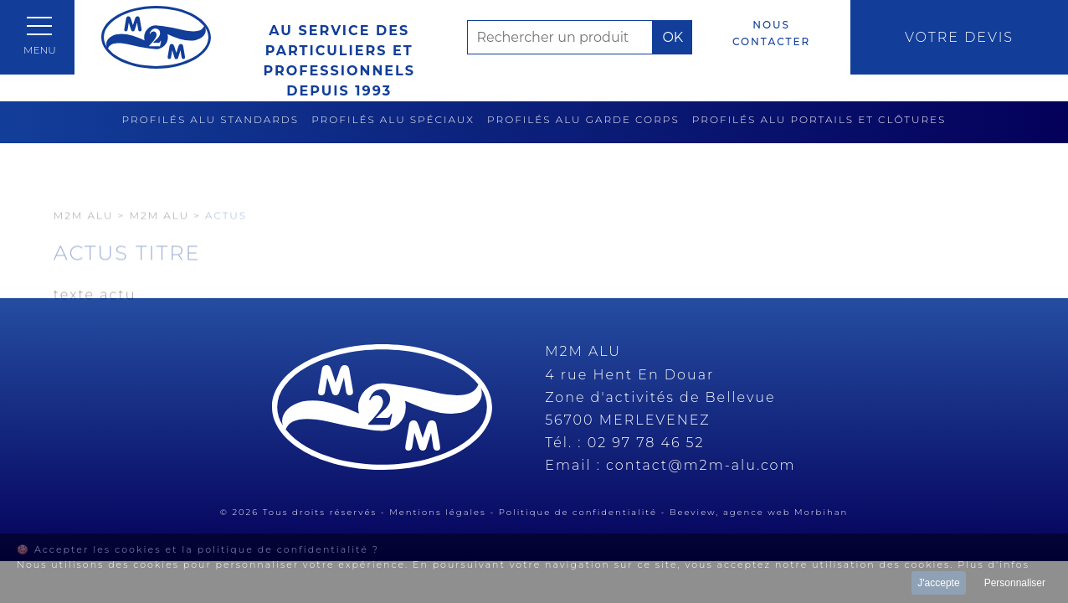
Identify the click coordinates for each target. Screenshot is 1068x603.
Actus (226, 240)
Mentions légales (437, 512)
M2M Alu (84, 240)
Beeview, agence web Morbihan (759, 512)
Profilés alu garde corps (583, 119)
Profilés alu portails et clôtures (819, 119)
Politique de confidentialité (578, 512)
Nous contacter (771, 33)
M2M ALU (159, 240)
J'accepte (938, 583)
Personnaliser (1014, 583)
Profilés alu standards (211, 119)
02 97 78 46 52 (646, 443)
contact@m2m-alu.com (701, 465)
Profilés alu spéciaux (393, 119)
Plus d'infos (993, 564)
